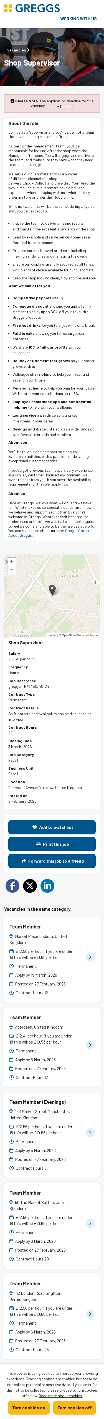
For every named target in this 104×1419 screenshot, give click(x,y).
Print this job (52, 844)
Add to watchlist (52, 827)
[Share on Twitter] (30, 886)
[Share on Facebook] (12, 886)
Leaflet (52, 635)
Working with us (78, 18)
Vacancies (18, 50)
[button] (52, 590)
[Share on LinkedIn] (47, 886)
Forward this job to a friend (53, 860)
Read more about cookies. (61, 1395)
